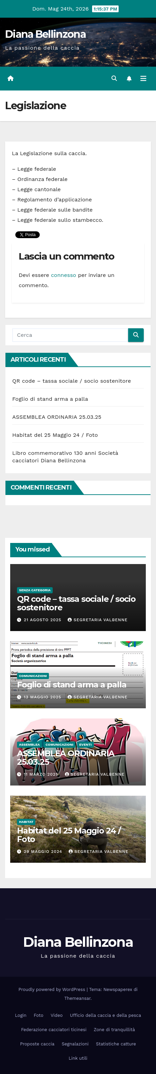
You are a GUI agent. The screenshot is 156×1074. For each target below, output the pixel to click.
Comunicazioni (33, 676)
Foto (38, 1015)
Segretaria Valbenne (97, 619)
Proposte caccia (37, 1043)
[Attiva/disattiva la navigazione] (143, 78)
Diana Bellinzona (45, 34)
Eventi (85, 744)
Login (21, 1015)
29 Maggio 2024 (44, 851)
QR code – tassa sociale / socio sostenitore (71, 381)
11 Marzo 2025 (42, 774)
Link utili (78, 1058)
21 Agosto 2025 (43, 619)
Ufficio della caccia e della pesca (105, 1015)
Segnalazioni (75, 1043)
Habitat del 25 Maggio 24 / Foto (55, 435)
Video (57, 1015)
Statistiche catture (116, 1043)
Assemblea (29, 744)
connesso (63, 275)
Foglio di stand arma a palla (50, 399)
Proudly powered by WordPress (52, 989)
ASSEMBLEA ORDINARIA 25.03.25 (56, 417)
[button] (114, 78)
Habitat (26, 822)
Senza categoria (35, 590)
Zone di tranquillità (114, 1029)
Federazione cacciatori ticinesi (53, 1029)
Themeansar (77, 998)
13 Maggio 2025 (43, 697)
